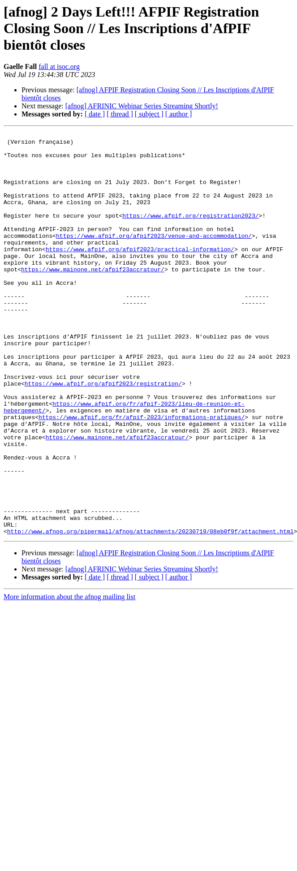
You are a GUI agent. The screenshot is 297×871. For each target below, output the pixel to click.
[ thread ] (120, 114)
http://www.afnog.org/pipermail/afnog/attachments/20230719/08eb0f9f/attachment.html (150, 612)
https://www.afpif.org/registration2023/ (190, 233)
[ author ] (178, 114)
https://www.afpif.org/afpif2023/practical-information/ (140, 273)
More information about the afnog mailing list (69, 677)
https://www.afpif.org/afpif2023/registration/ (103, 434)
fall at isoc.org (59, 66)
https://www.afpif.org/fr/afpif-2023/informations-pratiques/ (142, 475)
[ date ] (95, 114)
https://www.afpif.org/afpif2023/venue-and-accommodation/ (154, 257)
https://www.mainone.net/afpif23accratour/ (92, 297)
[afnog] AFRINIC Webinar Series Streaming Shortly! (141, 106)
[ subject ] (149, 114)
